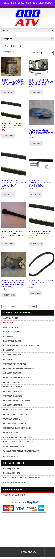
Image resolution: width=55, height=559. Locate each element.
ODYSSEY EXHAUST (12, 387)
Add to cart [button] (8, 92)
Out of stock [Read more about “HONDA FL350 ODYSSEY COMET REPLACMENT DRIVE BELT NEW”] (36, 244)
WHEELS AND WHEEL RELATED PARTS (21, 451)
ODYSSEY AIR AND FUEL (14, 364)
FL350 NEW (8, 350)
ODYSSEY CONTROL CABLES (17, 378)
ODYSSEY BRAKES (12, 373)
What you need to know (13, 446)
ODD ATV (32, 552)
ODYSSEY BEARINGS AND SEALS (18, 368)
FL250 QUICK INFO (12, 468)
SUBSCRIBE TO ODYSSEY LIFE (17, 482)
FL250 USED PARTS (12, 341)
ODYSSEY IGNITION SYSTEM (16, 400)
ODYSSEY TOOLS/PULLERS (16, 414)
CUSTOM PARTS (10, 318)
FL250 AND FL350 (11, 332)
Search (32, 306)
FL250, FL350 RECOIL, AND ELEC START (21, 345)
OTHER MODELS (11, 432)
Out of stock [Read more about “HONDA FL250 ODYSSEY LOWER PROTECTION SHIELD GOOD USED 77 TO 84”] (36, 143)
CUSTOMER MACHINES (14, 495)
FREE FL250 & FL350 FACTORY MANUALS (22, 478)
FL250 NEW (8, 336)
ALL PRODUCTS (10, 457)
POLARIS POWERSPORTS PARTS (18, 437)
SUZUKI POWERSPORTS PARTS (18, 442)
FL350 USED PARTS (12, 355)
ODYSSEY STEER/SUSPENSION (17, 410)
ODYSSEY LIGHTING (12, 405)
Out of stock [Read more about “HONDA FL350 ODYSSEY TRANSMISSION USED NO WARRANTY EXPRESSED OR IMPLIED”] (9, 295)
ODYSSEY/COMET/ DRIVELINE (17, 428)
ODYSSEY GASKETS (12, 396)
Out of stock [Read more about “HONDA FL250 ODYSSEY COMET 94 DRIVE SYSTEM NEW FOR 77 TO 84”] (36, 92)
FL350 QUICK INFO (12, 473)
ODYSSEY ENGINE (11, 382)
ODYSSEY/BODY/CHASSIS (15, 423)
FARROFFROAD (10, 327)
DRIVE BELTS (9, 323)
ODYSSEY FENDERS (12, 391)
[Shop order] (41, 53)
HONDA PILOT (9, 359)
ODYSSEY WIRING (11, 419)
